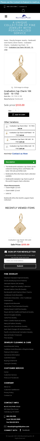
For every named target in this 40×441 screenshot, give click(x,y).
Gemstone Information (12, 355)
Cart (23, 10)
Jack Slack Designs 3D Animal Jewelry (17, 329)
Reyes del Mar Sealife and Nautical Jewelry (19, 312)
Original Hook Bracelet (12, 303)
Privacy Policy (9, 392)
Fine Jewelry (8, 338)
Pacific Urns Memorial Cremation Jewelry (18, 332)
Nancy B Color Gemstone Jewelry (15, 326)
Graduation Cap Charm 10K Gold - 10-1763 (20, 241)
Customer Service (10, 375)
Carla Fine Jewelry (10, 318)
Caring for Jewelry (10, 363)
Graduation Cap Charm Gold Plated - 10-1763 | (20, 133)
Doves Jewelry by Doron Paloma (15, 280)
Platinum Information (11, 352)
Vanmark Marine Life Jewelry (14, 283)
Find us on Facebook (11, 378)
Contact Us (23, 6)
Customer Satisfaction (11, 389)
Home (6, 372)
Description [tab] (20, 162)
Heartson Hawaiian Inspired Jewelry (16, 278)
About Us (7, 387)
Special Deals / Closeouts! (13, 335)
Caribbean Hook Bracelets (13, 295)
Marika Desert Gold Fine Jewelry (15, 309)
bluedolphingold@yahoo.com (18, 426)
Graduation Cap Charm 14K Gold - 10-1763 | (20, 140)
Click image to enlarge (21, 87)
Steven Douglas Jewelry (12, 315)
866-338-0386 (12, 6)
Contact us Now (20, 154)
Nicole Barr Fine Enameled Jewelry (16, 306)
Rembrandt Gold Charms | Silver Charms (18, 292)
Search (18, 10)
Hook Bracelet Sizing (11, 346)
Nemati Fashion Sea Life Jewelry (15, 289)
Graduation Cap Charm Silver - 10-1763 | (19, 126)
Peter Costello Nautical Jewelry (15, 320)
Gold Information (10, 358)
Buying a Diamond (10, 360)
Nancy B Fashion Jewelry (12, 323)
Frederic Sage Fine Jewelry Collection (17, 286)
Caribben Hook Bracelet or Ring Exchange (18, 349)
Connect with (10, 430)
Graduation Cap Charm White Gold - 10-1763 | (19, 146)
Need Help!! (8, 153)
